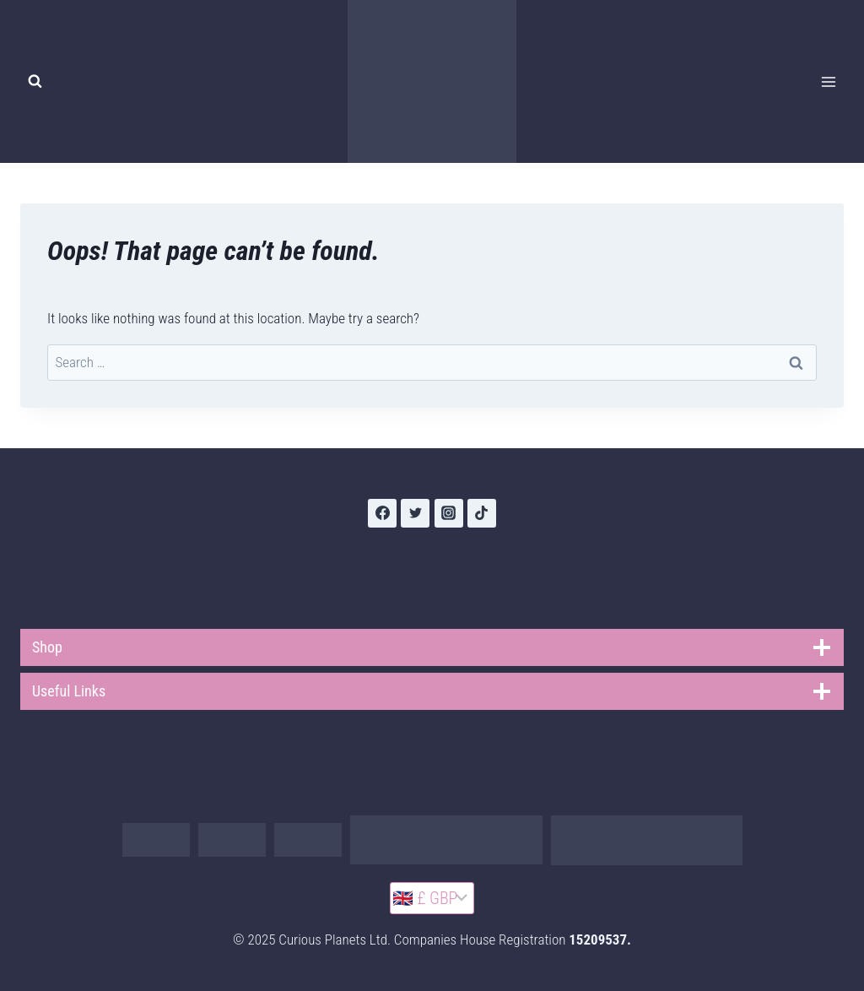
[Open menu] (828, 81)
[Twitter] (415, 513)
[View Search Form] (34, 82)
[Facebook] (382, 513)
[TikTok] (481, 513)
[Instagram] (449, 513)
